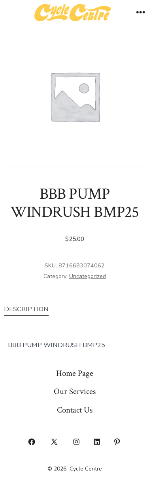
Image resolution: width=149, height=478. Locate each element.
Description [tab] (26, 309)
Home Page (74, 373)
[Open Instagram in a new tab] (76, 441)
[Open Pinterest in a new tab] (117, 441)
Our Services (75, 391)
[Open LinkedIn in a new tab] (96, 441)
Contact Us (74, 410)
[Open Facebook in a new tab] (32, 441)
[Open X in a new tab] (54, 441)
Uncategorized (87, 276)
